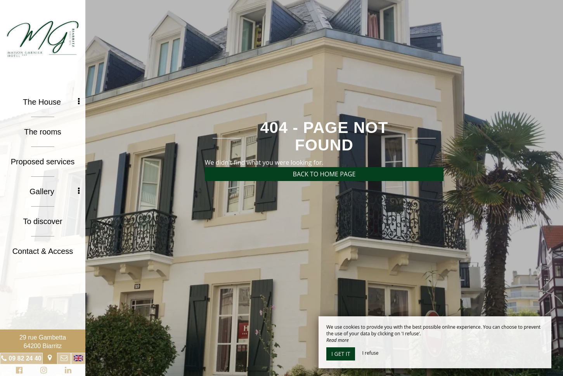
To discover (42, 221)
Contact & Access (42, 251)
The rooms (42, 132)
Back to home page (324, 174)
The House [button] (51, 102)
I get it (340, 353)
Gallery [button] (54, 191)
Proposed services (43, 161)
